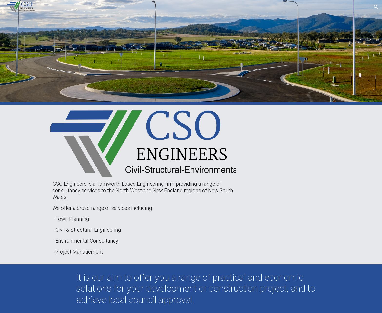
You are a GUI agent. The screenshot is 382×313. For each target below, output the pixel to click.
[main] (143, 218)
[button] (376, 7)
